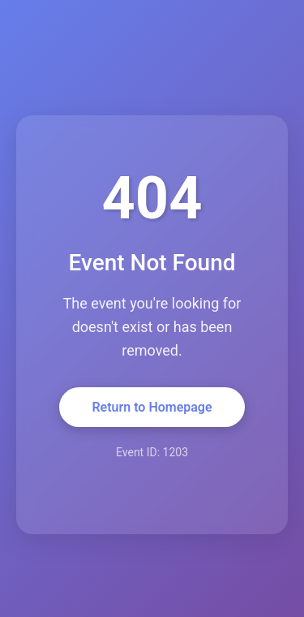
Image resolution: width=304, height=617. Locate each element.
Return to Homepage (152, 407)
